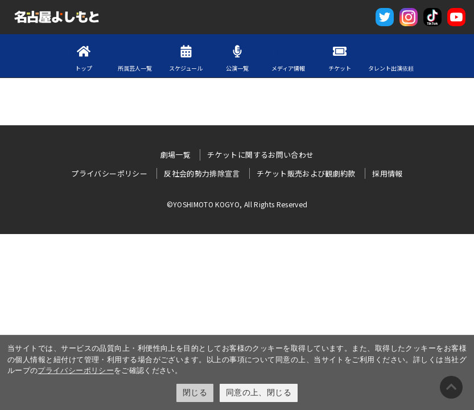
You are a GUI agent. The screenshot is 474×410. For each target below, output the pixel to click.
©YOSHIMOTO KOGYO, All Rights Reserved (237, 204)
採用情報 (387, 173)
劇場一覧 (175, 154)
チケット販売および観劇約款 (306, 173)
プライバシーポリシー (76, 370)
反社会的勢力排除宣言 (202, 173)
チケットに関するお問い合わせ (260, 154)
